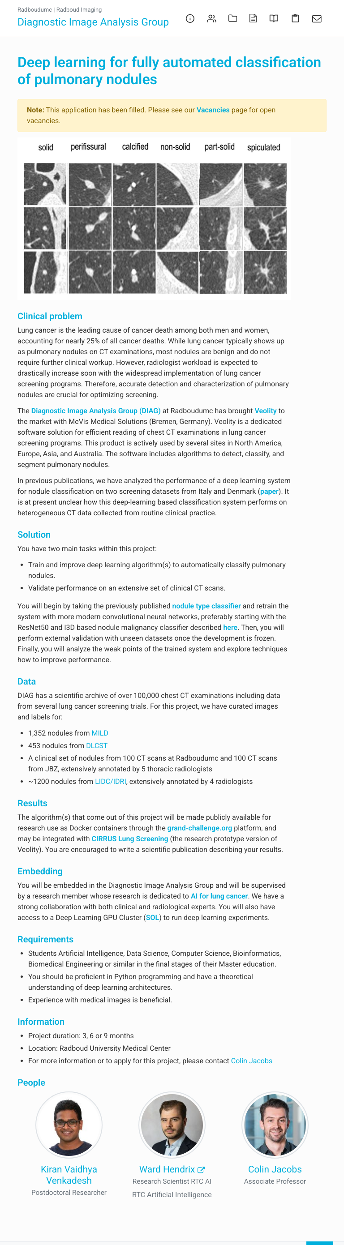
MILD (99, 733)
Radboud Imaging (79, 10)
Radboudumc (34, 10)
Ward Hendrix (172, 1169)
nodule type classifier (206, 606)
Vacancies (213, 110)
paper (269, 491)
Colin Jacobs (251, 1061)
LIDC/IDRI (110, 781)
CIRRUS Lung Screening (129, 838)
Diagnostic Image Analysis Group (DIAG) (96, 410)
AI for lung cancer (219, 896)
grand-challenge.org (200, 828)
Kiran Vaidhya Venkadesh (69, 1175)
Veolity (265, 410)
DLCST (97, 745)
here (230, 627)
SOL (152, 917)
